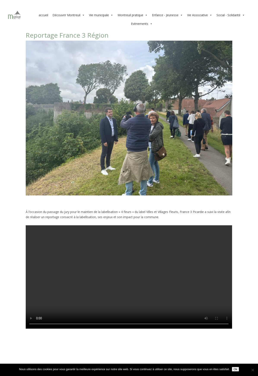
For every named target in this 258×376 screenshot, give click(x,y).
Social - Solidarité (231, 15)
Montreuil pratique (133, 15)
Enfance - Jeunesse (167, 15)
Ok (235, 369)
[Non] (252, 370)
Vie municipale (101, 15)
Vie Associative (199, 15)
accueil (43, 15)
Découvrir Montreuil (69, 15)
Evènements (142, 23)
